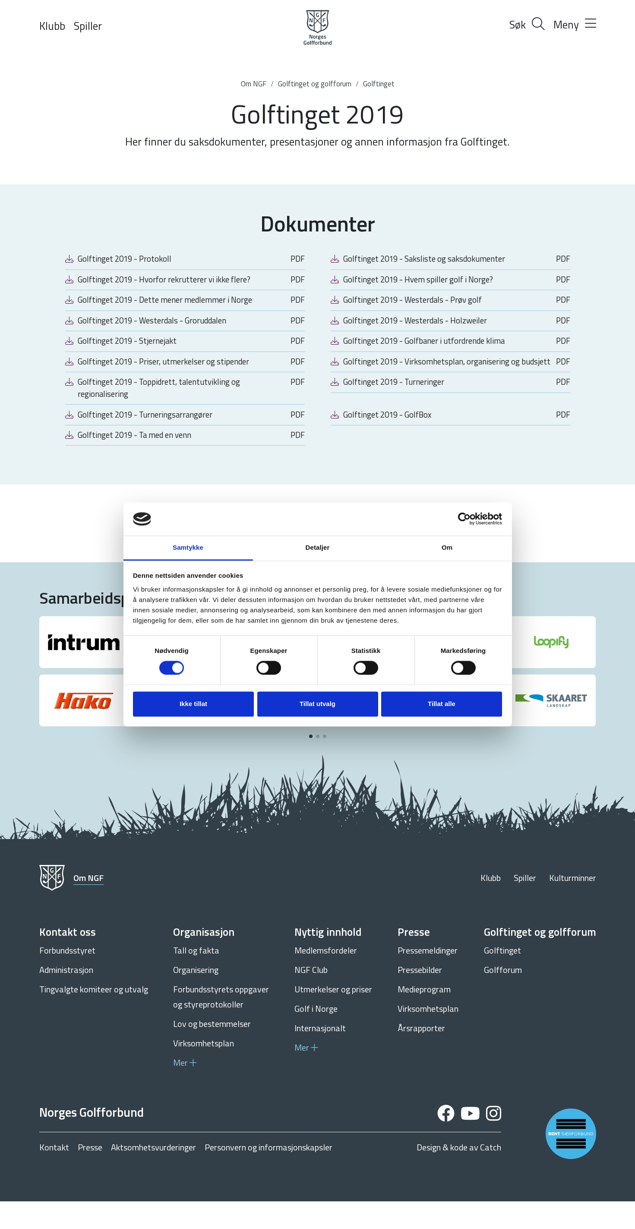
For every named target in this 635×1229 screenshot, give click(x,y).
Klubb (52, 26)
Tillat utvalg (317, 703)
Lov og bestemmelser (212, 1051)
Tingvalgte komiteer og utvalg (93, 1016)
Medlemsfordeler (325, 978)
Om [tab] (447, 547)
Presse (90, 1175)
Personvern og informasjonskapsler (268, 1175)
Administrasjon (66, 997)
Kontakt (54, 1175)
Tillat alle (441, 703)
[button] (311, 764)
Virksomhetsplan (203, 1070)
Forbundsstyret (67, 978)
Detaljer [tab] (318, 547)
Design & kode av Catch (459, 1175)
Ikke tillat (193, 703)
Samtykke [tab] (188, 547)
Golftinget (379, 83)
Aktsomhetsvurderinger (153, 1175)
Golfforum (503, 997)
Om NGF (253, 83)
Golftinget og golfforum (314, 83)
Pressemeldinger (428, 978)
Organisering (195, 997)
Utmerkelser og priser (333, 1016)
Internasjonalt (320, 1055)
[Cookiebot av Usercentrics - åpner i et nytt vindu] (464, 519)
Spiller (88, 26)
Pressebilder (420, 997)
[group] (84, 670)
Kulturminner (572, 905)
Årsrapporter (421, 1055)
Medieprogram (424, 1016)
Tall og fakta (196, 978)
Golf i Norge (316, 1036)
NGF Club (311, 997)
